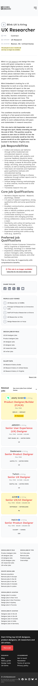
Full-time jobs (25, 553)
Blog (3, 658)
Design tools (6, 663)
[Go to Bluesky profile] (33, 679)
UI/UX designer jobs (10, 335)
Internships (24, 560)
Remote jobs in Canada (9, 584)
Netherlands (23, 507)
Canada (22, 529)
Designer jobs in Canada (9, 619)
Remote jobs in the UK (8, 581)
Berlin (15, 412)
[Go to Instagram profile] (29, 679)
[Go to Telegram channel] (36, 679)
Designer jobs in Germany (10, 623)
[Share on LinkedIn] (9, 288)
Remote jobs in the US (8, 579)
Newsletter (21, 661)
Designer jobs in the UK (9, 616)
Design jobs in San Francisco (10, 600)
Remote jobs (24, 555)
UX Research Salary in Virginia (13, 371)
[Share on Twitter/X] (14, 288)
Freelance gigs (25, 558)
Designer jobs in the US (9, 614)
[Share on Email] (22, 288)
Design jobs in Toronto (9, 605)
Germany (22, 412)
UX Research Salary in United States (15, 368)
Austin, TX (13, 461)
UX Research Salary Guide (12, 365)
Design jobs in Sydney (8, 602)
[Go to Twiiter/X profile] (19, 679)
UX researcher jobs (9, 348)
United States (28, 44)
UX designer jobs (9, 342)
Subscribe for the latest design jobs (19, 272)
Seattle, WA (13, 484)
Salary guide (6, 661)
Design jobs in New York (9, 598)
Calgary (15, 529)
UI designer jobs (9, 345)
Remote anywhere (7, 574)
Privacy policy (22, 665)
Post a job (7, 648)
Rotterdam (13, 507)
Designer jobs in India (8, 621)
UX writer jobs (8, 351)
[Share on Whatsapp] (18, 288)
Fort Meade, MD (13, 438)
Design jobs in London (8, 595)
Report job (32, 377)
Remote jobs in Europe (9, 576)
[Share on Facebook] (5, 288)
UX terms (4, 665)
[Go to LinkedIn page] (26, 679)
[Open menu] (35, 8)
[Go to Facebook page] (22, 679)
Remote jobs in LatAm (9, 586)
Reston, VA (15, 44)
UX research (13, 62)
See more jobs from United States (22, 389)
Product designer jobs (10, 338)
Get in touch (22, 658)
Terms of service (23, 663)
